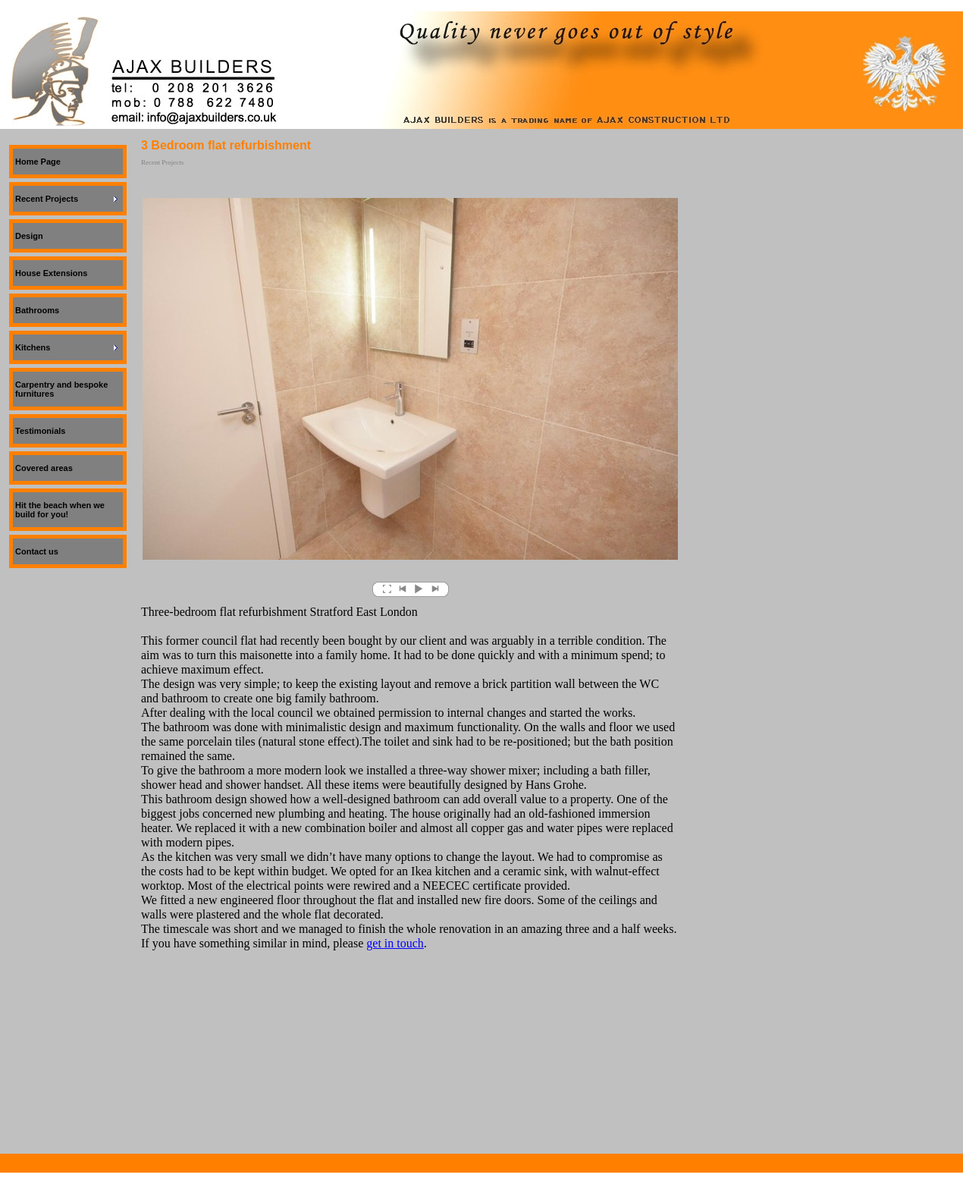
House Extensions (51, 273)
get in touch (395, 943)
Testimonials (40, 430)
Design (29, 235)
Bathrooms (37, 310)
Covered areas (44, 468)
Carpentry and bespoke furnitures (61, 389)
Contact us (36, 551)
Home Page (38, 161)
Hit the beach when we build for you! (60, 510)
